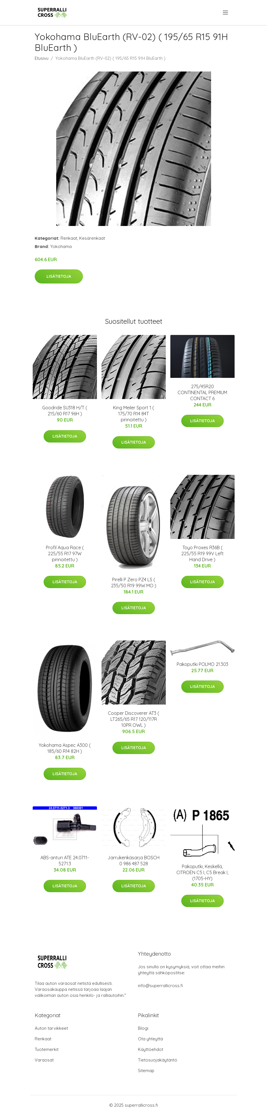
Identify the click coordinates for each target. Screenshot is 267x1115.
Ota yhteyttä (150, 1038)
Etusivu (41, 58)
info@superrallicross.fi (160, 985)
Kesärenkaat (92, 238)
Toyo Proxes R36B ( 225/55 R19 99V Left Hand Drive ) (202, 553)
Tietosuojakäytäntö (157, 1060)
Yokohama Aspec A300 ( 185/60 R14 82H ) (65, 748)
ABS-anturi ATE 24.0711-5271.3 (64, 860)
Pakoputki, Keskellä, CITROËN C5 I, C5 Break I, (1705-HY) (202, 872)
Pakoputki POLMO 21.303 (202, 664)
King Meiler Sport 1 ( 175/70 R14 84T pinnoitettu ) (133, 413)
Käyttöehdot (150, 1049)
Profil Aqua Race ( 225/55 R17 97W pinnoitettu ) (65, 553)
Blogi (143, 1028)
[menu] (226, 12)
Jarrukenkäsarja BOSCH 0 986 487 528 (133, 860)
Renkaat (69, 238)
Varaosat (44, 1060)
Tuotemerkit (47, 1049)
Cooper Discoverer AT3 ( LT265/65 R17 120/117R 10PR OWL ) (133, 719)
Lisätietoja (58, 276)
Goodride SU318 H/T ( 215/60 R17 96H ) (64, 410)
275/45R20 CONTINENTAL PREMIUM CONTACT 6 (202, 392)
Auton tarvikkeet (51, 1028)
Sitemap (146, 1070)
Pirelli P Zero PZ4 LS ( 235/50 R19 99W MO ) (133, 582)
